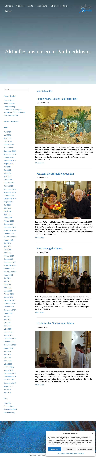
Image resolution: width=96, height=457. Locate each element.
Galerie (65, 6)
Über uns (54, 6)
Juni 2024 (7, 208)
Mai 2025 (7, 173)
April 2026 (7, 138)
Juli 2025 (7, 167)
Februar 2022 (9, 294)
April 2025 (7, 176)
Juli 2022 (7, 278)
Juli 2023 (7, 243)
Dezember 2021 (10, 300)
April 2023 (7, 253)
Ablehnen (69, 449)
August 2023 (8, 240)
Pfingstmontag (9, 103)
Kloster (30, 6)
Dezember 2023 (10, 227)
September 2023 (10, 237)
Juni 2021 (7, 319)
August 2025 (8, 164)
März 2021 (8, 329)
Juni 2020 (7, 354)
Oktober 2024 (9, 195)
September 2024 (10, 199)
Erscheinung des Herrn (49, 248)
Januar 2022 (8, 297)
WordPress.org (9, 412)
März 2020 (8, 364)
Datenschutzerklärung (71, 453)
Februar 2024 (9, 221)
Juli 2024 (7, 205)
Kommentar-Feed (10, 409)
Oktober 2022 (9, 269)
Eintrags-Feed (9, 406)
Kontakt (8, 11)
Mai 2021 (7, 323)
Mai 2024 (7, 211)
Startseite (9, 6)
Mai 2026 (7, 135)
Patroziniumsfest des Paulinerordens (57, 98)
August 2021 (8, 313)
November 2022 (10, 265)
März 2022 (8, 291)
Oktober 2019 (9, 380)
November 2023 (10, 230)
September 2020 (10, 345)
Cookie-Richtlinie (61, 453)
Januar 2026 (8, 148)
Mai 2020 (7, 358)
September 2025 (10, 161)
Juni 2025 (7, 170)
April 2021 (7, 326)
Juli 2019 (7, 389)
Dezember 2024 (10, 189)
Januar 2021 (8, 335)
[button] (92, 433)
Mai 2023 (7, 250)
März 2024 (8, 218)
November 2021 (10, 304)
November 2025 (10, 154)
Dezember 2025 (10, 151)
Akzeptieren (54, 449)
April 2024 (7, 215)
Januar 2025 (8, 186)
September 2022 (10, 272)
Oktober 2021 (9, 307)
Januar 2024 (8, 224)
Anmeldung (42, 6)
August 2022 (8, 275)
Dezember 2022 (10, 262)
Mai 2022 (7, 285)
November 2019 (10, 377)
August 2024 (8, 202)
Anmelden (7, 403)
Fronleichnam (9, 100)
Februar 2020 (9, 367)
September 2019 (10, 383)
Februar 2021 (9, 332)
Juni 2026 (7, 132)
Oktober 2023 (9, 234)
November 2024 (10, 192)
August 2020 (8, 348)
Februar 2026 (9, 145)
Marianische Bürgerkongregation (55, 173)
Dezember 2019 (10, 373)
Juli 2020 (7, 351)
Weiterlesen (39, 163)
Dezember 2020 (10, 339)
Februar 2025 (9, 183)
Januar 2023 (8, 259)
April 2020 (7, 361)
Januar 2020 (8, 370)
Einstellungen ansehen (85, 449)
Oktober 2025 (9, 157)
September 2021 (10, 310)
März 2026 (8, 141)
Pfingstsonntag (9, 107)
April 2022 (7, 288)
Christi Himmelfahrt (11, 115)
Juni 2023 (7, 246)
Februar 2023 (9, 256)
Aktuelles (20, 6)
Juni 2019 (7, 393)
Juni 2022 (7, 281)
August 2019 (8, 386)
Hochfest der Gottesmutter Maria (55, 323)
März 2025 (8, 180)
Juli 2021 (7, 316)
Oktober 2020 (9, 342)
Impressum (81, 453)
